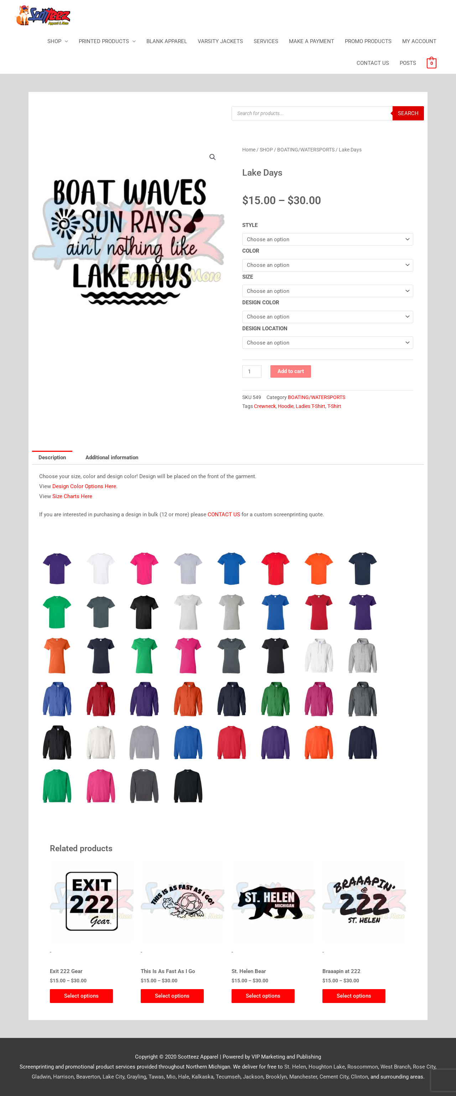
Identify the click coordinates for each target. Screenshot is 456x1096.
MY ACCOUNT (419, 41)
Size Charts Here (72, 496)
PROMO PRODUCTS (368, 41)
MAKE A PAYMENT (311, 41)
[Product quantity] (251, 371)
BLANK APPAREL (166, 41)
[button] (212, 157)
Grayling (136, 1077)
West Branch (395, 1067)
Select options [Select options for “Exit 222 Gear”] (81, 996)
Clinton (359, 1077)
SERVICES (266, 41)
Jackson (253, 1077)
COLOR (250, 251)
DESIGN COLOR (260, 302)
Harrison (63, 1077)
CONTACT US (373, 63)
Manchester (303, 1077)
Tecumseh (228, 1077)
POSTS (408, 63)
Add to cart (291, 371)
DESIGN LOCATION (264, 328)
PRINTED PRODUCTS (104, 41)
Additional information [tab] (112, 457)
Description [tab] (52, 457)
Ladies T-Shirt (310, 406)
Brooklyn (276, 1077)
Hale (183, 1077)
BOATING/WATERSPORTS (306, 149)
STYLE (250, 225)
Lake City (113, 1077)
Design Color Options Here (84, 486)
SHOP (54, 41)
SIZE (247, 277)
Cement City (334, 1077)
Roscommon (362, 1067)
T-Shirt (334, 406)
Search (408, 113)
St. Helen (295, 1067)
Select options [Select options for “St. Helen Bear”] (263, 996)
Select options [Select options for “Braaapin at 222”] (354, 996)
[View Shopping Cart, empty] (431, 63)
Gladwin (41, 1077)
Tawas (156, 1077)
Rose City (424, 1067)
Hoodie (286, 406)
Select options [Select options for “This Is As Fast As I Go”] (172, 996)
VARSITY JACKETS (220, 41)
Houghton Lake (327, 1067)
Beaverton (88, 1077)
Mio (171, 1077)
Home (248, 149)
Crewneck (265, 406)
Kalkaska (202, 1077)
